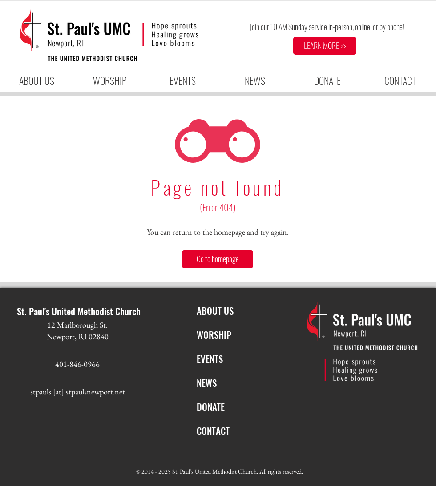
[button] (109, 80)
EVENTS (210, 359)
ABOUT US (215, 310)
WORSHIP (214, 334)
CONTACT (213, 431)
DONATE (211, 407)
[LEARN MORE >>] (324, 46)
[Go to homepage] (217, 259)
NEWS (207, 383)
